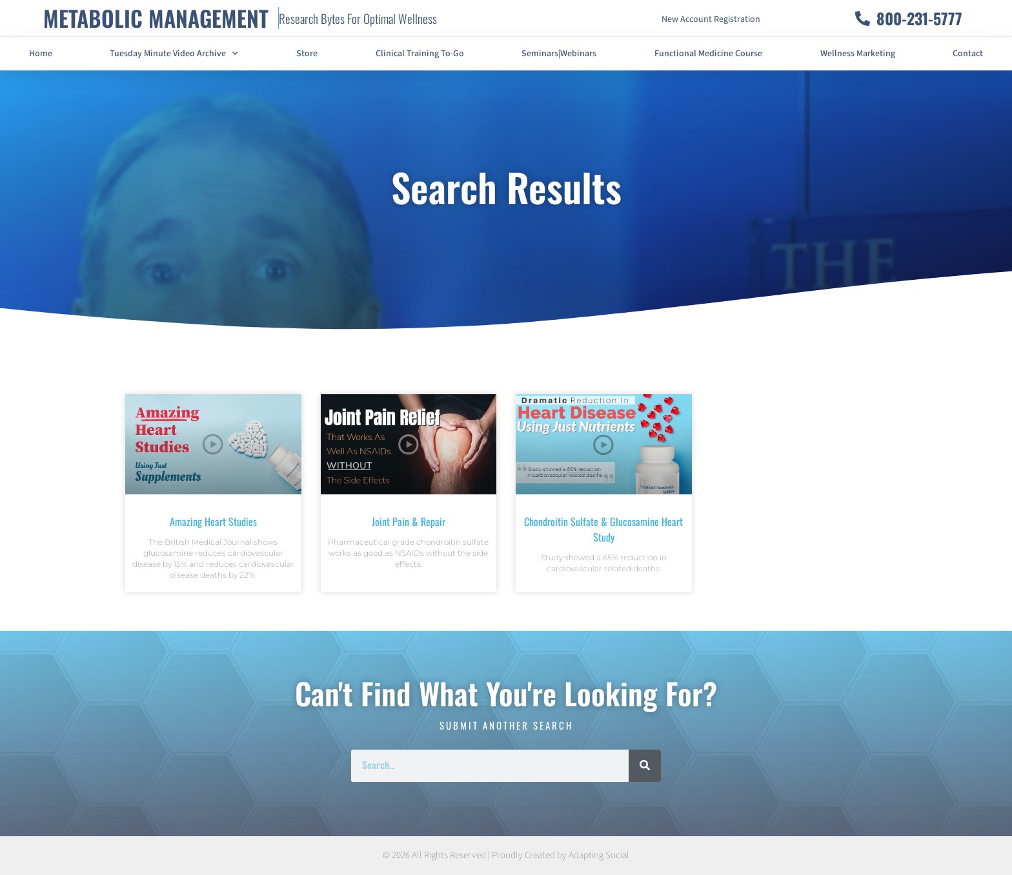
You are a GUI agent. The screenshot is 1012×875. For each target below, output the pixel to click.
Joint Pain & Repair (408, 521)
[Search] (645, 766)
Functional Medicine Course (708, 53)
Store (307, 53)
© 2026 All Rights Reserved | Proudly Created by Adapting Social (506, 855)
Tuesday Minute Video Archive (174, 53)
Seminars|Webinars (558, 53)
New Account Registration (711, 19)
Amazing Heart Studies (213, 521)
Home (40, 53)
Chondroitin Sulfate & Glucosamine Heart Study (603, 529)
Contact (968, 53)
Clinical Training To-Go (420, 53)
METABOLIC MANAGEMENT (155, 17)
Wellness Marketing (857, 53)
